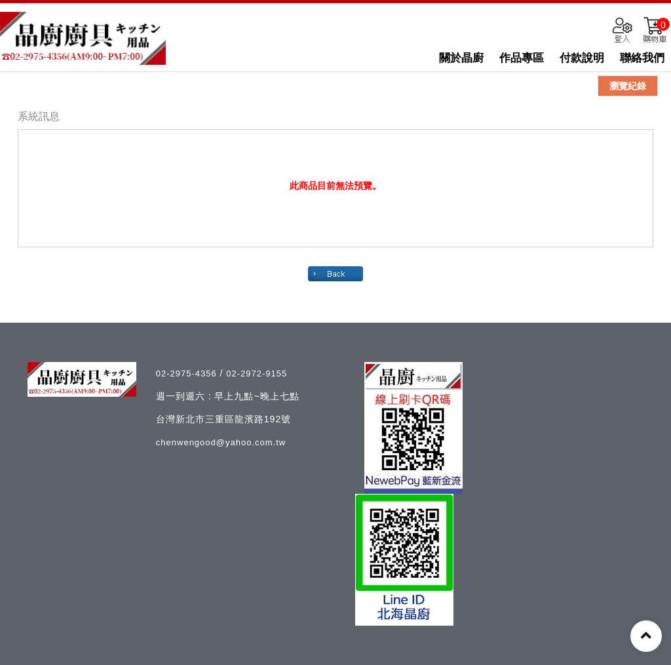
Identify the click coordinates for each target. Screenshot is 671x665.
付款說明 (582, 58)
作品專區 (521, 58)
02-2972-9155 (256, 373)
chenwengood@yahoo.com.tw (221, 442)
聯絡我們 (642, 58)
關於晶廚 (461, 58)
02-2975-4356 (188, 373)
